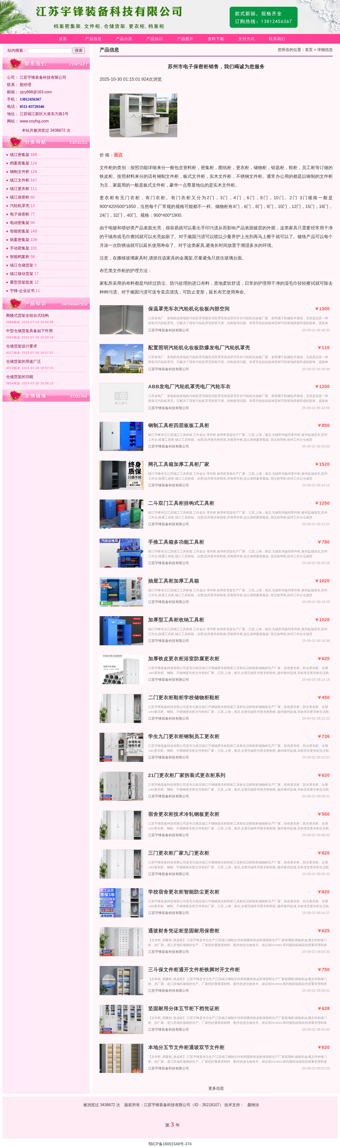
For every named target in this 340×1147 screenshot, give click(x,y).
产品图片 (185, 39)
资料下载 (216, 39)
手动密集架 (19, 248)
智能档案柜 (19, 257)
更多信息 (216, 1088)
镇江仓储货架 (21, 265)
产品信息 (93, 39)
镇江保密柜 (19, 197)
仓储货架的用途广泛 (23, 361)
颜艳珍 (253, 1105)
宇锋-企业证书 (22, 291)
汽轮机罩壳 (19, 206)
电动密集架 (19, 223)
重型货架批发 (21, 282)
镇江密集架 (19, 155)
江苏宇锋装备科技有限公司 (168, 330)
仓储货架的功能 (19, 377)
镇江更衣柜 (19, 189)
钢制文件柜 (19, 172)
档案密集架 (19, 163)
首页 (63, 39)
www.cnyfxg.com (34, 121)
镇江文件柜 (19, 180)
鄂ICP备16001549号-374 (170, 1144)
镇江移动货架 (21, 274)
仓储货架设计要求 (21, 346)
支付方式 (246, 39)
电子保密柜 (19, 214)
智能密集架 (19, 231)
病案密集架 (19, 240)
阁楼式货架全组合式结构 (27, 315)
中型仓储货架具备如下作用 (29, 331)
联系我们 (277, 39)
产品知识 (154, 39)
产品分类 (124, 39)
